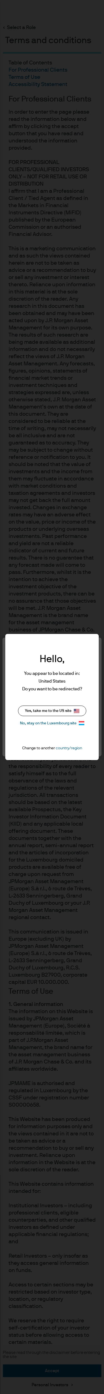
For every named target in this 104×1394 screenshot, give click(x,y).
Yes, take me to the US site (52, 711)
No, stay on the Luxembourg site (52, 723)
